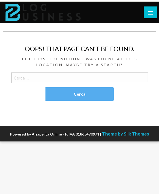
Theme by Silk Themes (125, 134)
